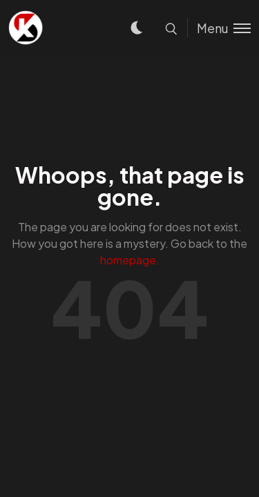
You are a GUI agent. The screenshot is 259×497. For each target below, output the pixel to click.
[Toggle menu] (219, 28)
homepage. (130, 260)
